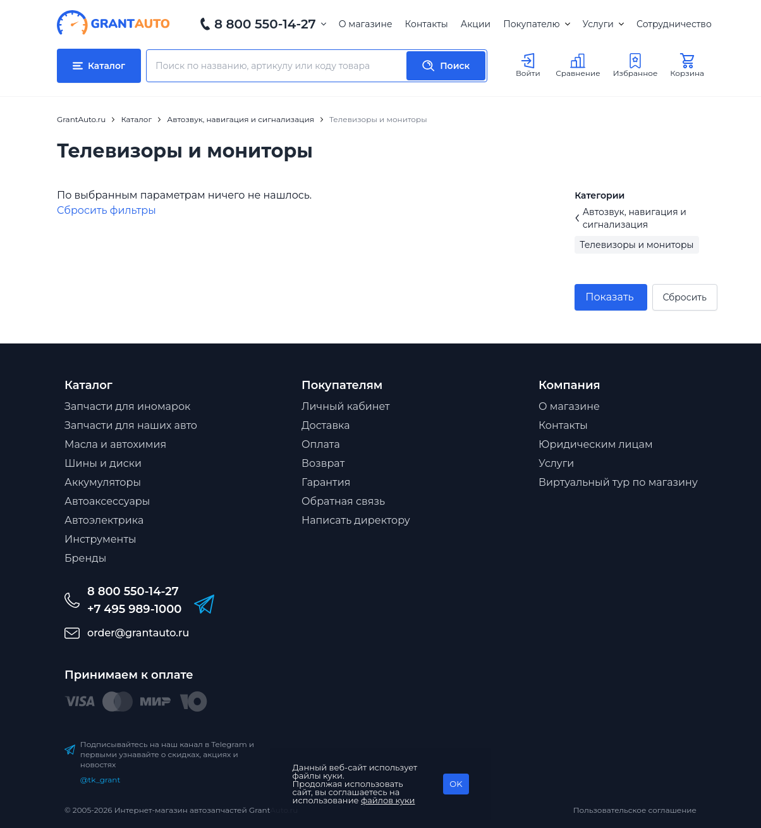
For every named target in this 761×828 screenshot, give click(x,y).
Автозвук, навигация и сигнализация (630, 218)
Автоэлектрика (103, 520)
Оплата (320, 444)
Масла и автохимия (115, 444)
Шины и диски (103, 463)
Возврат (322, 463)
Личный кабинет (345, 406)
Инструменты (100, 539)
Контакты (426, 24)
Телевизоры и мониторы (636, 244)
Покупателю (536, 24)
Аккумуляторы (102, 482)
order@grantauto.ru (138, 633)
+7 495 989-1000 (134, 609)
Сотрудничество (674, 24)
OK (455, 784)
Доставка (325, 425)
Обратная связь (343, 501)
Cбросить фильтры (106, 210)
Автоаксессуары (107, 501)
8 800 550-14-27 (265, 24)
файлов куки (388, 800)
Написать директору (355, 520)
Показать (609, 297)
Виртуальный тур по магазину (618, 482)
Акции (475, 24)
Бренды (85, 558)
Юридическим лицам (596, 444)
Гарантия (325, 482)
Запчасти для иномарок (127, 406)
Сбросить (685, 297)
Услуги (603, 24)
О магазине (366, 24)
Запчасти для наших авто (130, 425)
